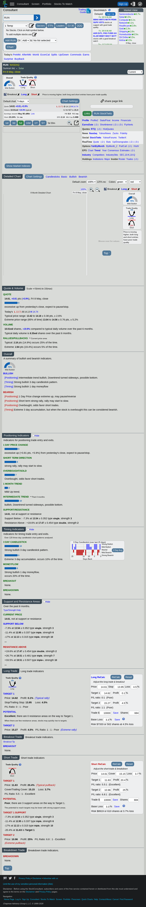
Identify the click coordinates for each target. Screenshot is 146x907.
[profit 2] (122, 703)
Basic (64, 176)
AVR (95, 33)
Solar (121, 17)
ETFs (50, 25)
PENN (113, 19)
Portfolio (46, 4)
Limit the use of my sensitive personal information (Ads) (28, 884)
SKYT (114, 36)
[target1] (106, 693)
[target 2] (106, 703)
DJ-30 (71, 25)
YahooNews (105, 133)
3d (13, 123)
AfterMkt (26, 54)
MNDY (102, 36)
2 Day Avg (117, 550)
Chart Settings (70, 101)
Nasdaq (93, 133)
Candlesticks (53, 176)
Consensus (113, 150)
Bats (108, 141)
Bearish (83, 176)
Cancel (116, 899)
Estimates (125, 150)
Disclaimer (37, 878)
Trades (129, 159)
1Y (36, 123)
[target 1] (106, 780)
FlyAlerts (128, 124)
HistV (136, 146)
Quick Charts (87, 899)
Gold (121, 28)
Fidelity (123, 133)
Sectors (41, 25)
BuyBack (19, 59)
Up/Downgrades (120, 141)
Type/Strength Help (12, 610)
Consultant (23, 4)
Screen (35, 4)
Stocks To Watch (63, 4)
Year (104, 150)
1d (6, 123)
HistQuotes (108, 129)
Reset (128, 677)
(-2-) (96, 124)
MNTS (102, 19)
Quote (96, 141)
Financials (126, 120)
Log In (18, 899)
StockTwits (95, 137)
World (36, 54)
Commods (75, 54)
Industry (86, 154)
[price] (102, 687)
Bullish (73, 176)
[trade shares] (134, 713)
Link (33, 113)
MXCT (108, 36)
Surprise (8, 59)
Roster (122, 159)
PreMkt (17, 54)
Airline (122, 40)
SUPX (95, 22)
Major (107, 159)
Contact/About (105, 899)
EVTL (100, 33)
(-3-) (121, 124)
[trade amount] (105, 713)
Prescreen (75, 899)
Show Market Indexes (18, 166)
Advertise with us (50, 878)
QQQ (79, 25)
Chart (11, 47)
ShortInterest (106, 124)
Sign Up (123, 4)
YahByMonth (98, 146)
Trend (97, 150)
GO (115, 33)
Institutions (98, 159)
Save (115, 712)
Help (96, 899)
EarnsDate (87, 124)
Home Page (9, 899)
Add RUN (10, 40)
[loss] (134, 687)
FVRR (110, 33)
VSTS (101, 22)
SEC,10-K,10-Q (127, 154)
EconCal (45, 54)
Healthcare (124, 25)
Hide (37, 435)
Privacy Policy (25, 878)
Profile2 (94, 120)
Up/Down (64, 54)
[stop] (119, 687)
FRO (105, 33)
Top (107, 253)
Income (115, 120)
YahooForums (110, 137)
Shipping (123, 31)
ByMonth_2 (111, 146)
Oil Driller (123, 37)
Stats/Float (105, 120)
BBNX (96, 19)
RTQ (93, 129)
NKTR (108, 19)
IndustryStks (112, 154)
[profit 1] (122, 693)
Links (87, 113)
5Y (43, 123)
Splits (54, 54)
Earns (86, 54)
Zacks (115, 133)
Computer (124, 19)
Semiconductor (126, 14)
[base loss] (106, 720)
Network (123, 22)
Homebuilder (125, 34)
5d (20, 123)
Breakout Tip (9, 741)
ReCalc (116, 677)
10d (28, 123)
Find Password (126, 899)
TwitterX (122, 137)
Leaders (60, 25)
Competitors (98, 154)
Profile (85, 120)
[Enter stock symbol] (18, 17)
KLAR (96, 36)
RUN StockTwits (103, 113)
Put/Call (123, 146)
